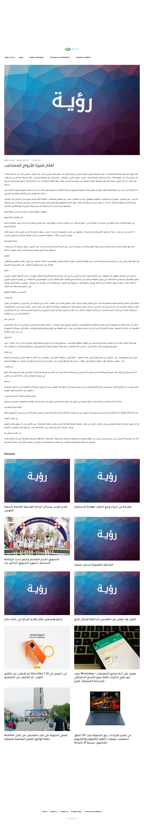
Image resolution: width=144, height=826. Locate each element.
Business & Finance (83, 58)
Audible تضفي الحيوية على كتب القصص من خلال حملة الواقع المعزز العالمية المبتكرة (36, 742)
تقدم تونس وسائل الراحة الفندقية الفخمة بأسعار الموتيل (35, 514)
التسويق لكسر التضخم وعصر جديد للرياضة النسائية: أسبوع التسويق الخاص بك (31, 566)
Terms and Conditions (93, 812)
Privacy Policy (76, 812)
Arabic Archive (23, 160)
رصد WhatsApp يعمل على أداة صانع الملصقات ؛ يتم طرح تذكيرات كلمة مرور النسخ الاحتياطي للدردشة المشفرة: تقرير (105, 683)
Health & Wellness (37, 58)
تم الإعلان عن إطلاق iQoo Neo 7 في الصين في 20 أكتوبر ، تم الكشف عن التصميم (35, 681)
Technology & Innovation (60, 58)
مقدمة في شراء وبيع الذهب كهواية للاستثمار (103, 512)
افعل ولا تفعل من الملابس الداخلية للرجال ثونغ (105, 624)
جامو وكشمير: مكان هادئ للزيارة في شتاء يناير (33, 624)
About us (53, 812)
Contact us (64, 812)
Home (21, 58)
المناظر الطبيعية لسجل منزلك (93, 570)
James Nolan (9, 160)
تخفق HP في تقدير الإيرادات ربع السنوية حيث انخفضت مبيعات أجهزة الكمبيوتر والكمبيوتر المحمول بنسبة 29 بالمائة (102, 744)
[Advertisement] (72, 21)
